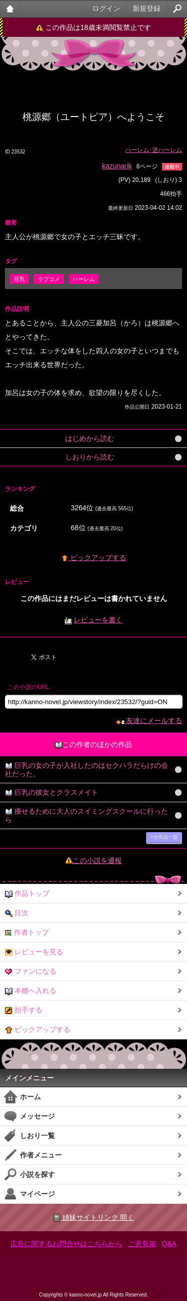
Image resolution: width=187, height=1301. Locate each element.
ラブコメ (49, 279)
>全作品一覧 (164, 837)
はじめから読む (89, 438)
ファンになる (30, 971)
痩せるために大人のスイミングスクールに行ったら (86, 815)
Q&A (169, 1244)
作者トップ (27, 932)
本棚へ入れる (30, 991)
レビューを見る (34, 952)
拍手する (23, 1010)
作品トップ (27, 893)
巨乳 (19, 279)
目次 (16, 913)
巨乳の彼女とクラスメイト (51, 792)
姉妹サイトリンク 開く (93, 1217)
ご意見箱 (142, 1244)
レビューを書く (98, 620)
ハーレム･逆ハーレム (153, 149)
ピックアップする (93, 558)
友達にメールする (149, 720)
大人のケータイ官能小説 (10, 8)
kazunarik (117, 166)
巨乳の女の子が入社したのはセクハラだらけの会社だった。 (86, 769)
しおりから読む (89, 457)
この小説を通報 (97, 861)
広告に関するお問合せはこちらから (66, 1244)
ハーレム (84, 279)
